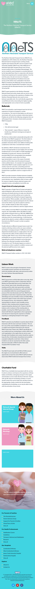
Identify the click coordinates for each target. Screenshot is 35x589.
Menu (30, 3)
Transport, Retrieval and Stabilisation (14, 537)
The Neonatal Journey (10, 516)
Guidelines (7, 535)
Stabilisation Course (9, 532)
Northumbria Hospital (10, 555)
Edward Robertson (20, 580)
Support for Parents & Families (12, 521)
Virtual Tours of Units (9, 523)
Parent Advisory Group (10, 518)
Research (6, 539)
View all (6, 526)
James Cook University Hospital (12, 553)
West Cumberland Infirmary (11, 551)
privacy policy (15, 579)
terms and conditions (25, 579)
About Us (6, 564)
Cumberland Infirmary (10, 548)
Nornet (16, 574)
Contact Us (7, 567)
